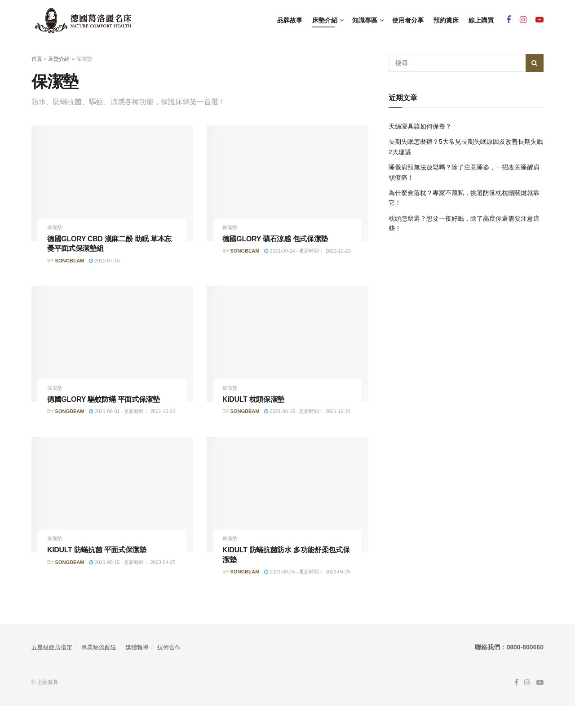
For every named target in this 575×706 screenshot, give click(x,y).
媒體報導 (137, 647)
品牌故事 (289, 20)
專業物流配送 (98, 647)
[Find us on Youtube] (539, 20)
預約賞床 (446, 20)
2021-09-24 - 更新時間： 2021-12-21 (307, 250)
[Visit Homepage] (83, 20)
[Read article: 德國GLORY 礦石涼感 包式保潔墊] (287, 183)
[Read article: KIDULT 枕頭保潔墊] (287, 343)
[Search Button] (535, 63)
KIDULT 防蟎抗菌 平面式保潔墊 (96, 550)
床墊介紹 (324, 20)
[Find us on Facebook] (508, 20)
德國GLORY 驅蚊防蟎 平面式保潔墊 (103, 399)
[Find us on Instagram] (523, 20)
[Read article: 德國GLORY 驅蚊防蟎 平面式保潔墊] (112, 343)
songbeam (69, 260)
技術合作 (169, 647)
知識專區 (364, 20)
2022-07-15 (104, 260)
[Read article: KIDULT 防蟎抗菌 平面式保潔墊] (112, 494)
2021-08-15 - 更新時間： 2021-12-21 (307, 411)
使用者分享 (408, 20)
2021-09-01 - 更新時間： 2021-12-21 (132, 411)
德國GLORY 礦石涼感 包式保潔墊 (275, 239)
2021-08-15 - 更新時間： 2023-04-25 (132, 562)
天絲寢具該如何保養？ (420, 126)
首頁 (36, 59)
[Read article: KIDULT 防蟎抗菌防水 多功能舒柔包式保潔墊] (287, 494)
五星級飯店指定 (51, 647)
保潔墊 (54, 227)
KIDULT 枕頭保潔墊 (253, 399)
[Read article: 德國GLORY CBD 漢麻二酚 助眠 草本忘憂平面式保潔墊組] (112, 183)
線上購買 (481, 20)
